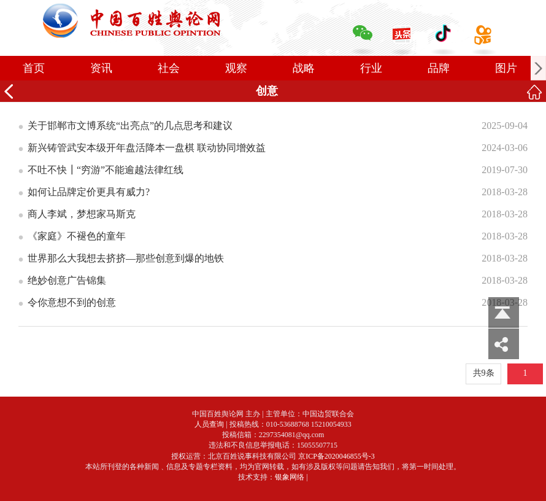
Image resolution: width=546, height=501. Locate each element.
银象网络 (289, 477)
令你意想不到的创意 (72, 302)
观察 (236, 68)
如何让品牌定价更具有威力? (89, 192)
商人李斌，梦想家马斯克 (82, 214)
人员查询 (209, 424)
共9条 (483, 373)
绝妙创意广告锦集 (67, 280)
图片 (506, 68)
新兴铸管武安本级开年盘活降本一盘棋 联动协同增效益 (147, 147)
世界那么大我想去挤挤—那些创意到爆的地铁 (126, 258)
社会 (169, 68)
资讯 (101, 68)
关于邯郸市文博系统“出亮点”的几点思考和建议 (130, 125)
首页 (34, 68)
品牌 (439, 68)
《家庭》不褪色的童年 (77, 236)
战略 (304, 68)
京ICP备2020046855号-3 (336, 456)
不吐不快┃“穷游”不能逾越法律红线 (105, 170)
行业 (371, 68)
